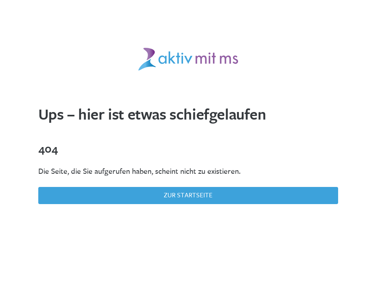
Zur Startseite (188, 195)
